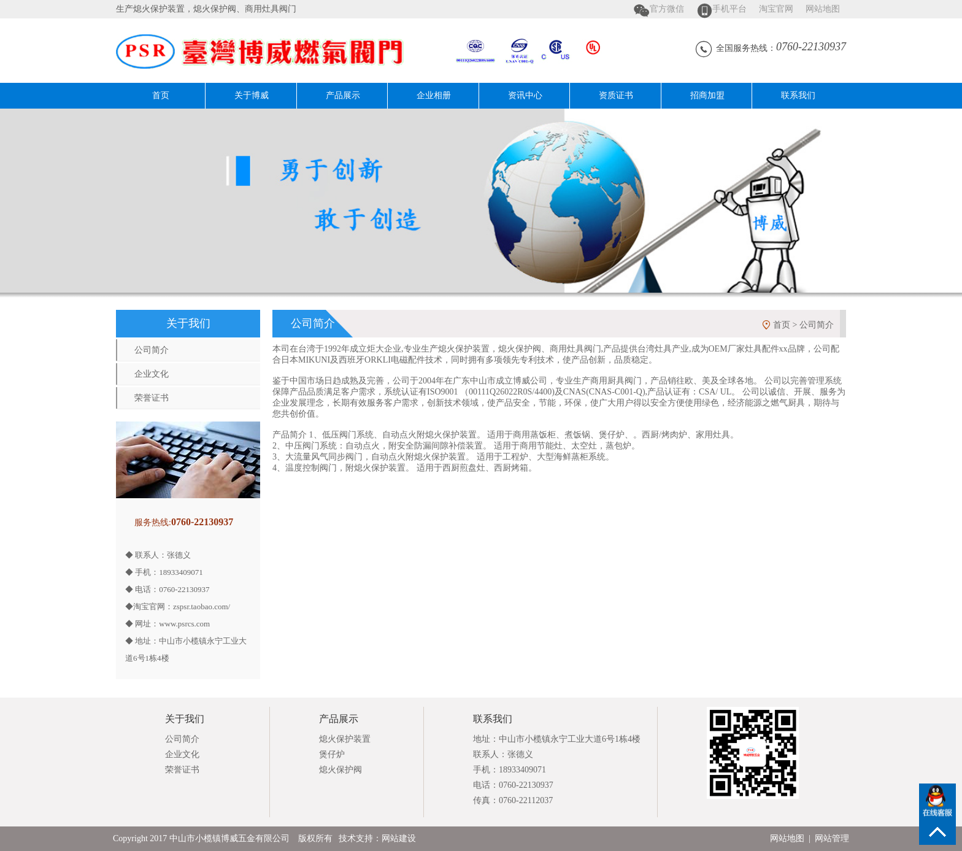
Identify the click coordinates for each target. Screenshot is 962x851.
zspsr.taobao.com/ (201, 606)
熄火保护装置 (345, 739)
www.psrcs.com (184, 623)
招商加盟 (707, 95)
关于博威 (251, 95)
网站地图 (823, 8)
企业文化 (151, 374)
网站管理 (832, 838)
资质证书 (616, 95)
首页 (160, 95)
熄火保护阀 (340, 769)
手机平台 (729, 8)
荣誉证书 (151, 397)
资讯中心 (525, 95)
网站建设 (399, 838)
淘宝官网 (776, 8)
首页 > (786, 324)
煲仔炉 (332, 754)
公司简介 (151, 350)
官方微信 (667, 8)
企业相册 (434, 95)
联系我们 (798, 95)
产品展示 (343, 95)
